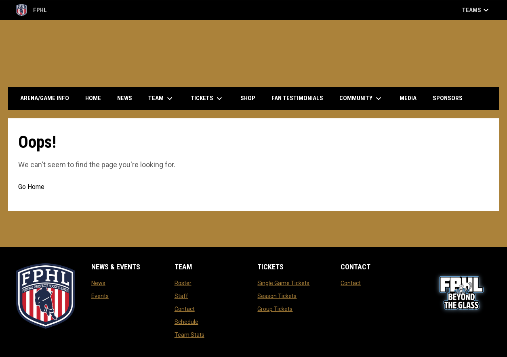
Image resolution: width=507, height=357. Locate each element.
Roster (183, 283)
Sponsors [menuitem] (448, 98)
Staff (181, 296)
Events (100, 296)
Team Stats (189, 335)
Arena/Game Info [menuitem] (44, 98)
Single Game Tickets (283, 283)
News (98, 283)
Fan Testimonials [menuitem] (297, 98)
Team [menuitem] (161, 98)
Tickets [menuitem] (207, 98)
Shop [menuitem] (250, 98)
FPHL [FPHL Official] (31, 10)
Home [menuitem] (93, 98)
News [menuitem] (124, 98)
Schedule (186, 322)
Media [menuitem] (408, 98)
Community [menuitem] (361, 98)
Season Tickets (277, 296)
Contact (185, 309)
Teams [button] (476, 10)
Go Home (31, 187)
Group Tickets (274, 309)
